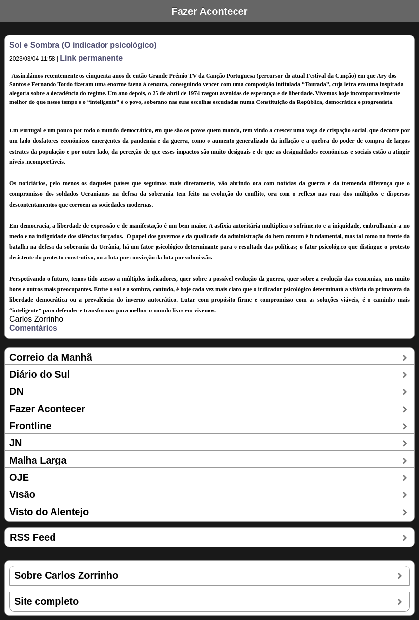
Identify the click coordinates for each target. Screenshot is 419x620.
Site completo (46, 601)
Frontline (30, 425)
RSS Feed (32, 537)
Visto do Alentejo (49, 511)
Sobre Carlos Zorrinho (66, 575)
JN (15, 443)
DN (16, 391)
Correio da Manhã (50, 357)
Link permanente (91, 58)
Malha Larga (38, 460)
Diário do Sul (39, 374)
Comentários (33, 328)
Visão (22, 494)
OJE (19, 477)
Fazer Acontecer (47, 408)
